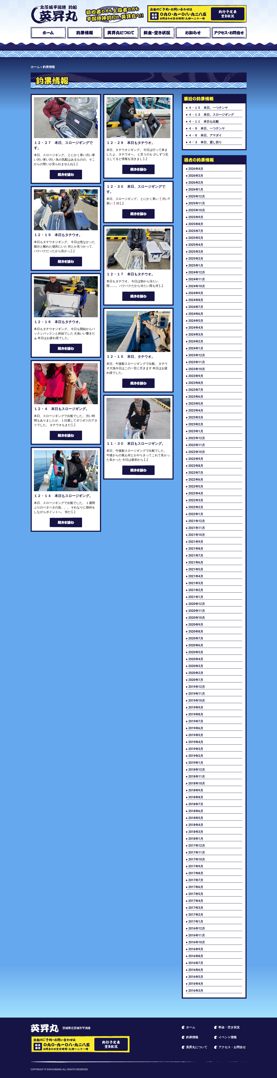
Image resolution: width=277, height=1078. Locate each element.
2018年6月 (195, 811)
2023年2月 (195, 424)
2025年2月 (195, 258)
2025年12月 (196, 196)
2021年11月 (196, 528)
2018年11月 (196, 776)
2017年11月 (196, 852)
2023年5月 (195, 403)
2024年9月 (195, 293)
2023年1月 (195, 431)
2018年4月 (195, 825)
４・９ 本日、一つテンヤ (206, 128)
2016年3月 (195, 990)
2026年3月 (195, 175)
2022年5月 (195, 486)
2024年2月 (195, 341)
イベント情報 (227, 1037)
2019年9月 (195, 707)
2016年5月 (195, 977)
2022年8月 (195, 465)
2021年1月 (195, 597)
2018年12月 (196, 769)
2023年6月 (195, 396)
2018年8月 (195, 797)
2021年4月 (195, 576)
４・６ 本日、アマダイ (205, 135)
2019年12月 (196, 686)
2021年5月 (195, 569)
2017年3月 (195, 907)
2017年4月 (195, 901)
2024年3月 (195, 334)
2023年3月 (195, 417)
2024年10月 (196, 286)
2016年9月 (195, 949)
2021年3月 (195, 583)
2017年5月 (195, 894)
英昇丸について (120, 33)
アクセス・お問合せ (229, 33)
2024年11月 (196, 279)
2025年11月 (196, 203)
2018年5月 (195, 818)
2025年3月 (195, 251)
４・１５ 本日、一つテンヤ (208, 107)
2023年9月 (195, 376)
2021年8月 (195, 548)
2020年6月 (195, 645)
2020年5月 (195, 652)
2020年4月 (195, 659)
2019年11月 (196, 693)
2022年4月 (195, 493)
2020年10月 (196, 617)
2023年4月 (195, 410)
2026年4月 (195, 168)
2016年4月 (195, 983)
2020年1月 (195, 680)
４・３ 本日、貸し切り (205, 142)
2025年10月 (196, 210)
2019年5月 (195, 735)
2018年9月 (195, 790)
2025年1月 (195, 265)
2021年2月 (195, 590)
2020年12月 (196, 604)
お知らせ (193, 33)
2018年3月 (195, 831)
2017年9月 (195, 866)
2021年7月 (195, 555)
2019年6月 (195, 728)
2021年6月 (195, 562)
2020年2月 (195, 673)
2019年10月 (196, 700)
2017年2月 (195, 914)
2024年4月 (195, 327)
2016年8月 (195, 956)
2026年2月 (195, 182)
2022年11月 (196, 445)
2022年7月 (195, 472)
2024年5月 (195, 320)
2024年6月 (195, 314)
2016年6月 (195, 970)
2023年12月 (196, 355)
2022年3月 (195, 500)
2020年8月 (195, 631)
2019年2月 (195, 756)
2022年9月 (195, 459)
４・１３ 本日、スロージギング (211, 114)
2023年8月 (195, 383)
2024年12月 (196, 272)
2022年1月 (195, 514)
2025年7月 (195, 231)
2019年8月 (195, 714)
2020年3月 (195, 666)
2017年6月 (195, 887)
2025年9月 (195, 217)
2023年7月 (195, 389)
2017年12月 (196, 845)
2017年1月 (195, 921)
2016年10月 (196, 942)
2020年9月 (195, 624)
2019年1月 (195, 762)
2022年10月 (196, 452)
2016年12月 (196, 928)
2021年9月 (195, 541)
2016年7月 (195, 963)
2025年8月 (195, 224)
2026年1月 (195, 189)
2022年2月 (195, 507)
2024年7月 (195, 307)
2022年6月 (195, 479)
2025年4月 (195, 244)
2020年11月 (196, 610)
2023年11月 (196, 362)
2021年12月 (196, 521)
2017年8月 (195, 873)
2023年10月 (196, 369)
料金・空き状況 (156, 33)
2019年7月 (195, 721)
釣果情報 (84, 33)
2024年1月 (195, 348)
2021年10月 (196, 535)
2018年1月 (195, 838)
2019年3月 (195, 749)
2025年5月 (195, 238)
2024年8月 (195, 300)
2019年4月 (195, 742)
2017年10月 (196, 859)
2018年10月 (196, 783)
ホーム (48, 33)
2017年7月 (195, 880)
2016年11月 (196, 935)
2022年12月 (196, 438)
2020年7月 (195, 638)
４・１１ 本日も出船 (203, 121)
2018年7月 (195, 804)
